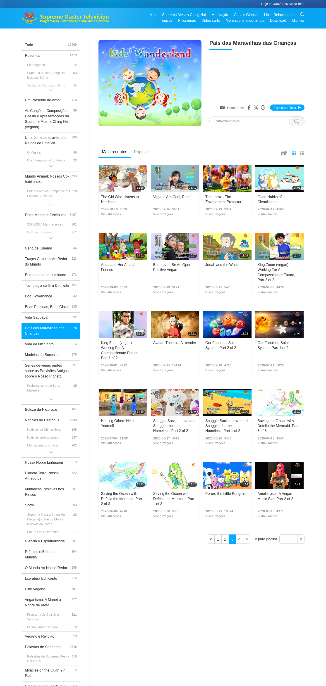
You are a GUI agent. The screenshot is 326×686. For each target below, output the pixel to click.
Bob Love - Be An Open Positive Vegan (172, 267)
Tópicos (166, 20)
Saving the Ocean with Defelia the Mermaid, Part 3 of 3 (278, 426)
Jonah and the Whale (222, 265)
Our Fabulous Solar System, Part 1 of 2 (273, 345)
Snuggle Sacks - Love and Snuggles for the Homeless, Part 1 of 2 (226, 426)
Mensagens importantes (245, 20)
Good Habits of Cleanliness (270, 199)
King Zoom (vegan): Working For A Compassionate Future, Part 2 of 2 (276, 272)
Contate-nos (235, 107)
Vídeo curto (210, 20)
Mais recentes (114, 152)
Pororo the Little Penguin (225, 494)
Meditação (219, 15)
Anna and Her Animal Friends (118, 267)
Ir (301, 539)
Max (153, 15)
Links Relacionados (279, 15)
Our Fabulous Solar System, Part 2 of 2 (221, 345)
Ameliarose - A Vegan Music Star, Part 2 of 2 (275, 496)
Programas (187, 20)
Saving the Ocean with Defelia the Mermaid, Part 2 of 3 (121, 499)
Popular (141, 152)
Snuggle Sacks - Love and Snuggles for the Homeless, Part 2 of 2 (174, 426)
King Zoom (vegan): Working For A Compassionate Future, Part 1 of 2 (120, 350)
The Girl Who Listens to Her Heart (120, 199)
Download (278, 20)
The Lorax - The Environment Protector (223, 199)
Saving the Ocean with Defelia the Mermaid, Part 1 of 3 (173, 499)
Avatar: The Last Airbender (174, 343)
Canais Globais (246, 15)
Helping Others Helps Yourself (118, 423)
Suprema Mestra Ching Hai (184, 15)
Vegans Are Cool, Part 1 (172, 197)
